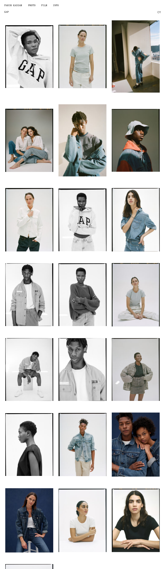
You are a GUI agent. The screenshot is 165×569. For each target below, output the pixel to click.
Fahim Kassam (13, 5)
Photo (31, 5)
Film (44, 5)
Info (56, 5)
